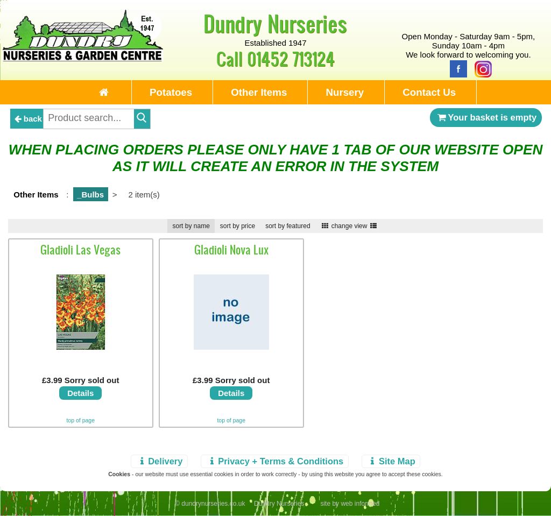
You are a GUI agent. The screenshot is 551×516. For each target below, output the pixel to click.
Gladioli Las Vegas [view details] (80, 249)
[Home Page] (83, 58)
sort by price (237, 226)
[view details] (80, 346)
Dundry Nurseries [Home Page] (275, 23)
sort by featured (287, 226)
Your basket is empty (485, 117)
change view (349, 226)
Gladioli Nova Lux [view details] (231, 249)
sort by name (190, 226)
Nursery (345, 92)
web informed (360, 503)
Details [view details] (80, 393)
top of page (80, 420)
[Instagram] (480, 68)
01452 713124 (291, 58)
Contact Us (429, 92)
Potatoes (171, 92)
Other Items (259, 92)
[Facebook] (455, 68)
